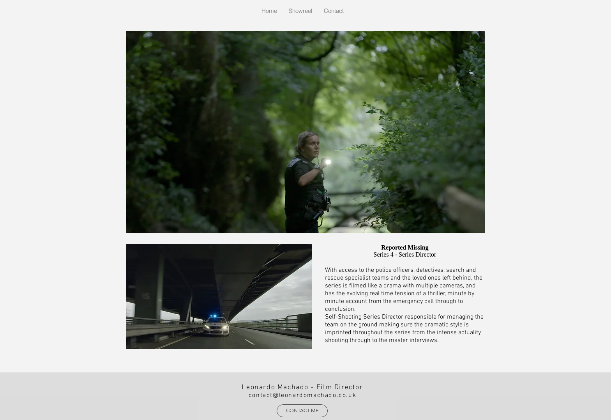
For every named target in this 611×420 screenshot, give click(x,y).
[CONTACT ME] (302, 410)
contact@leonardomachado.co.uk (302, 395)
